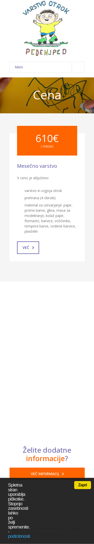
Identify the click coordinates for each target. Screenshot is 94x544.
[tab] (47, 347)
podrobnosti (19, 536)
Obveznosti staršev (43, 402)
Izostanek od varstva (44, 348)
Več (28, 247)
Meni (49, 67)
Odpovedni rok (38, 388)
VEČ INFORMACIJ (47, 473)
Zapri (82, 485)
